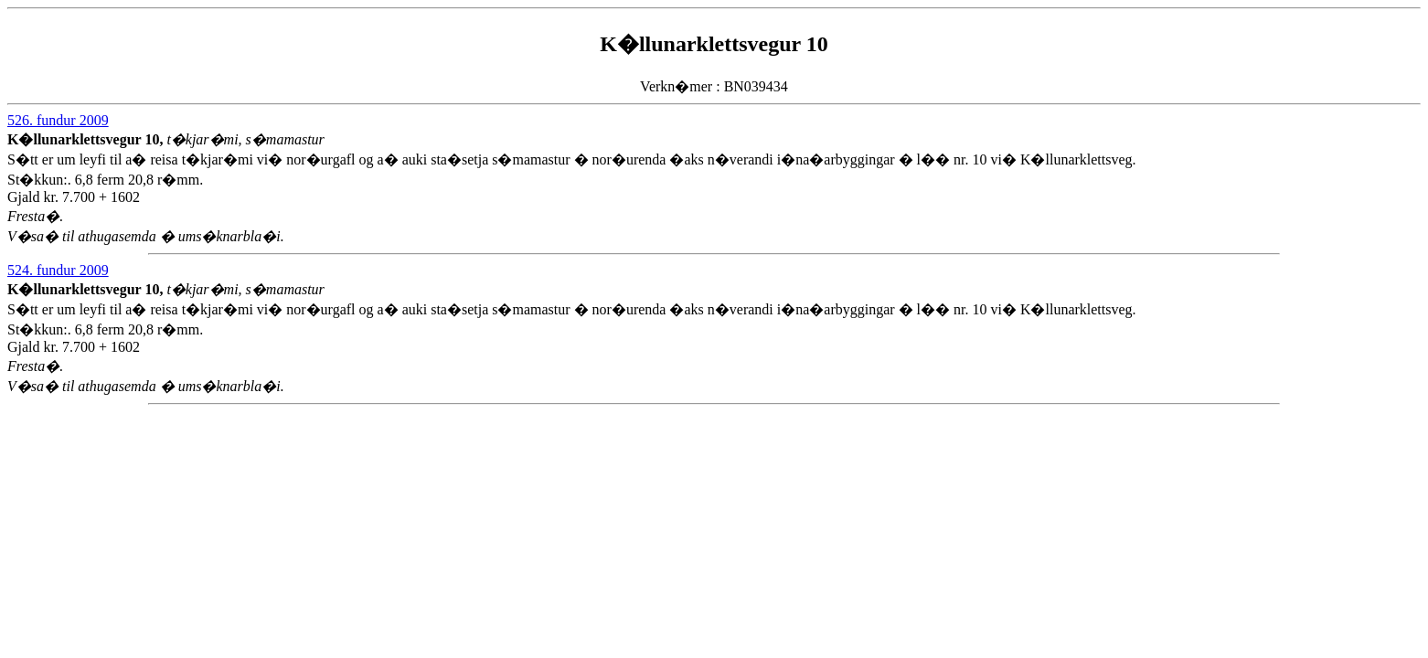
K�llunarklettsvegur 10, (86, 139)
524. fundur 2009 (58, 270)
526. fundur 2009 (58, 120)
